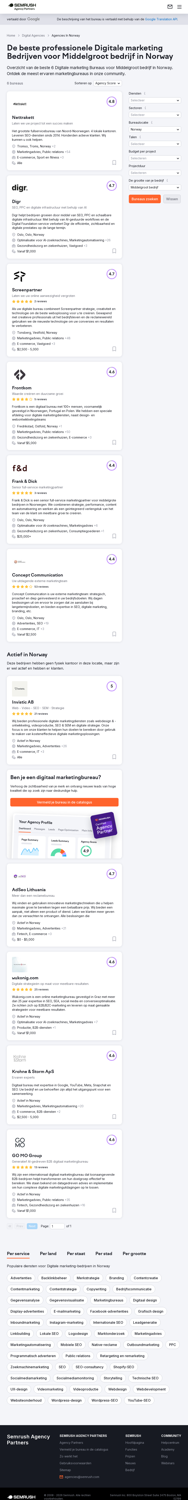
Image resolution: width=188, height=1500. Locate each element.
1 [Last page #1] (70, 1226)
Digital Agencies (33, 35)
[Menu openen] (179, 7)
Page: (45, 1226)
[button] (107, 83)
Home (11, 35)
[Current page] (57, 1226)
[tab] (18, 1254)
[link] (170, 7)
